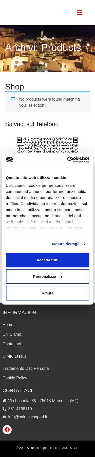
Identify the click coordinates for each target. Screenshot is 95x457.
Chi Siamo (12, 334)
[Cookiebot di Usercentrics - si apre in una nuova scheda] (67, 159)
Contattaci (12, 344)
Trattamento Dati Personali (27, 368)
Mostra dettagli (65, 244)
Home (8, 325)
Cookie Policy (15, 378)
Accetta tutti (47, 260)
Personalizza (47, 276)
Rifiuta (47, 293)
